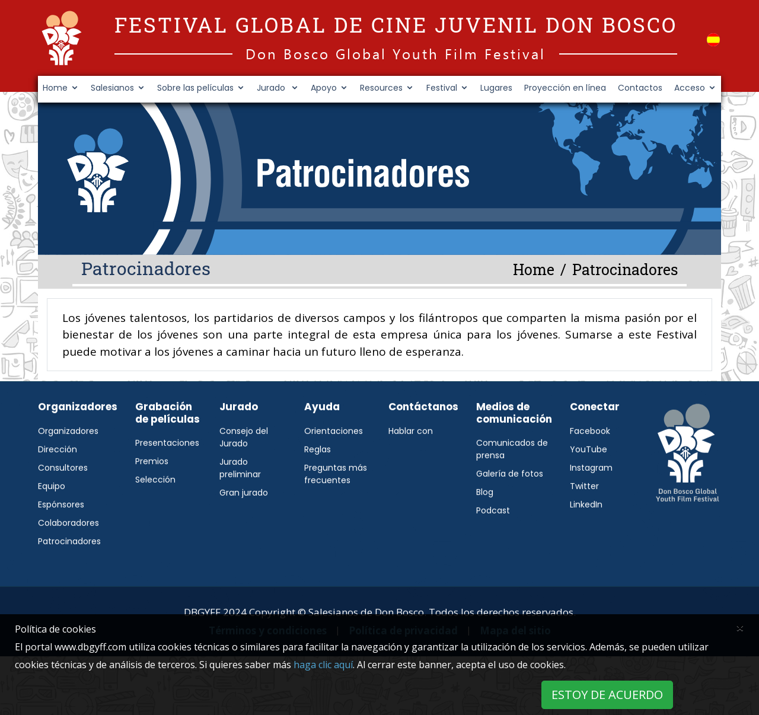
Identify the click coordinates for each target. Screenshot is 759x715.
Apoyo (324, 88)
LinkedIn (586, 534)
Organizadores (68, 460)
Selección (155, 509)
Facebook (590, 460)
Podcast (493, 539)
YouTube (588, 478)
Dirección (57, 478)
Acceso (689, 88)
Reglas (317, 478)
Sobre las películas (195, 88)
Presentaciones (167, 472)
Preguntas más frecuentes (335, 503)
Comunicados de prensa (512, 478)
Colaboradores (68, 552)
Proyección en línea (565, 88)
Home (55, 88)
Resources (381, 88)
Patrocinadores (69, 570)
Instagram (591, 497)
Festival (441, 88)
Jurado (272, 88)
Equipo (51, 515)
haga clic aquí (323, 664)
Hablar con (410, 460)
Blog (484, 521)
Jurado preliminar (240, 497)
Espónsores (61, 534)
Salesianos (112, 88)
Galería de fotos (509, 503)
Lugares (496, 88)
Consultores (63, 497)
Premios (151, 490)
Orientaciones (333, 460)
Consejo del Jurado (243, 466)
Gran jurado (243, 522)
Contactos (640, 88)
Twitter (584, 515)
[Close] (740, 627)
